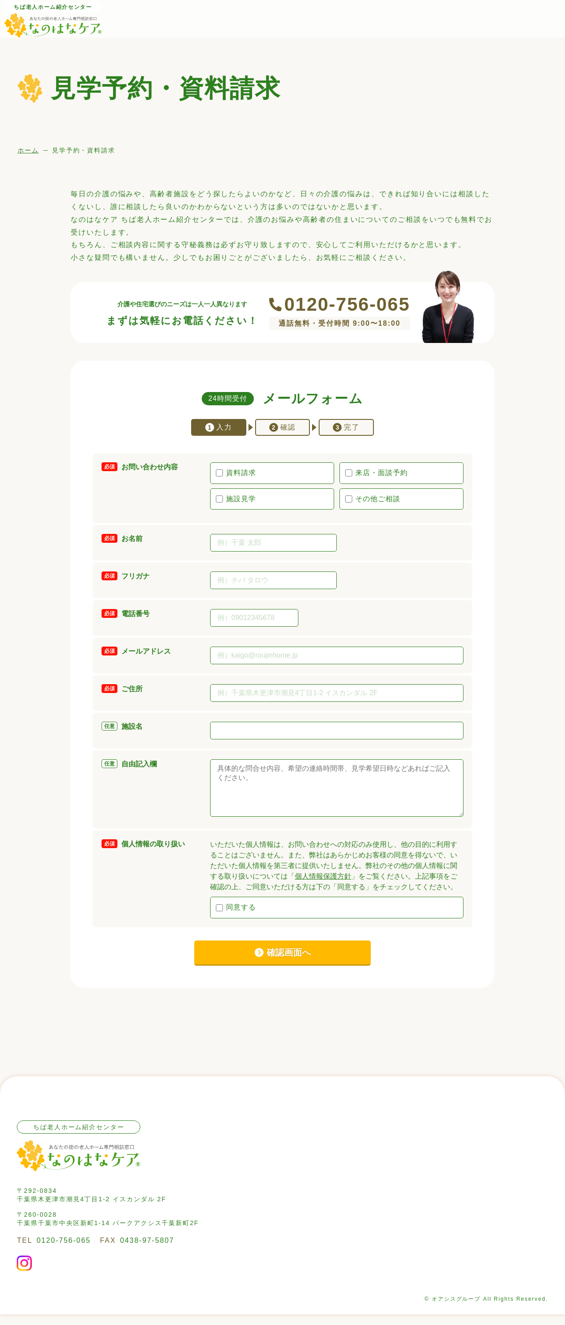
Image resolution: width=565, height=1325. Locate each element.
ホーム (28, 150)
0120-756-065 (347, 304)
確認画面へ (289, 963)
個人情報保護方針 (323, 887)
